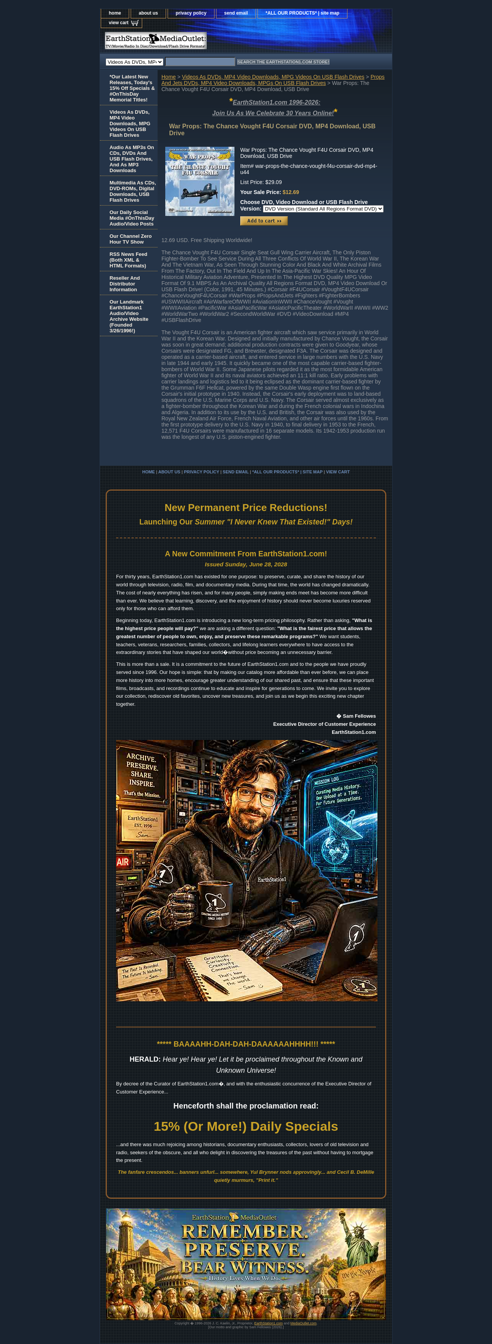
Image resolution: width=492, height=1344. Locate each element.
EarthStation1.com (268, 1323)
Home (168, 77)
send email (236, 13)
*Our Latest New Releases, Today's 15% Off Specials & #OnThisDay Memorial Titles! (132, 88)
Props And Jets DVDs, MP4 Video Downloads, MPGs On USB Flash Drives (273, 80)
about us (148, 13)
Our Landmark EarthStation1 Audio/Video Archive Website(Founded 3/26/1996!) (129, 316)
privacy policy (191, 13)
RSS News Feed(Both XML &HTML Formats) (128, 260)
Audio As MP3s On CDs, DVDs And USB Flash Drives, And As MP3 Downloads (132, 158)
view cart (118, 22)
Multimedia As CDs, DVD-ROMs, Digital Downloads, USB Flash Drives (133, 191)
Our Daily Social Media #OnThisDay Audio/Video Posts (132, 218)
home (115, 13)
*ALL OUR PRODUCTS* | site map (302, 13)
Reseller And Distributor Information (125, 283)
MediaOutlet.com (304, 1323)
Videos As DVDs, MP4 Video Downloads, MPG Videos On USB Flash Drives (273, 77)
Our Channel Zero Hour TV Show (131, 239)
